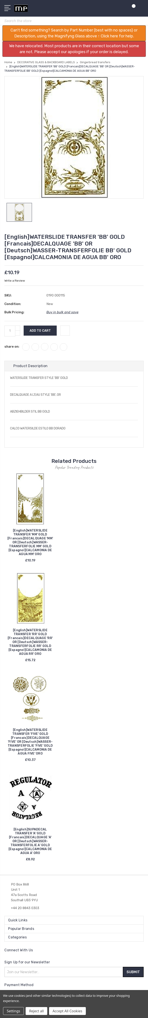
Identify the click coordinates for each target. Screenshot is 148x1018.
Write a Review (14, 281)
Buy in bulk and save (62, 312)
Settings (13, 1011)
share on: (11, 347)
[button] (74, 33)
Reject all (36, 1011)
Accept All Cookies (67, 1011)
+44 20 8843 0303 (25, 908)
